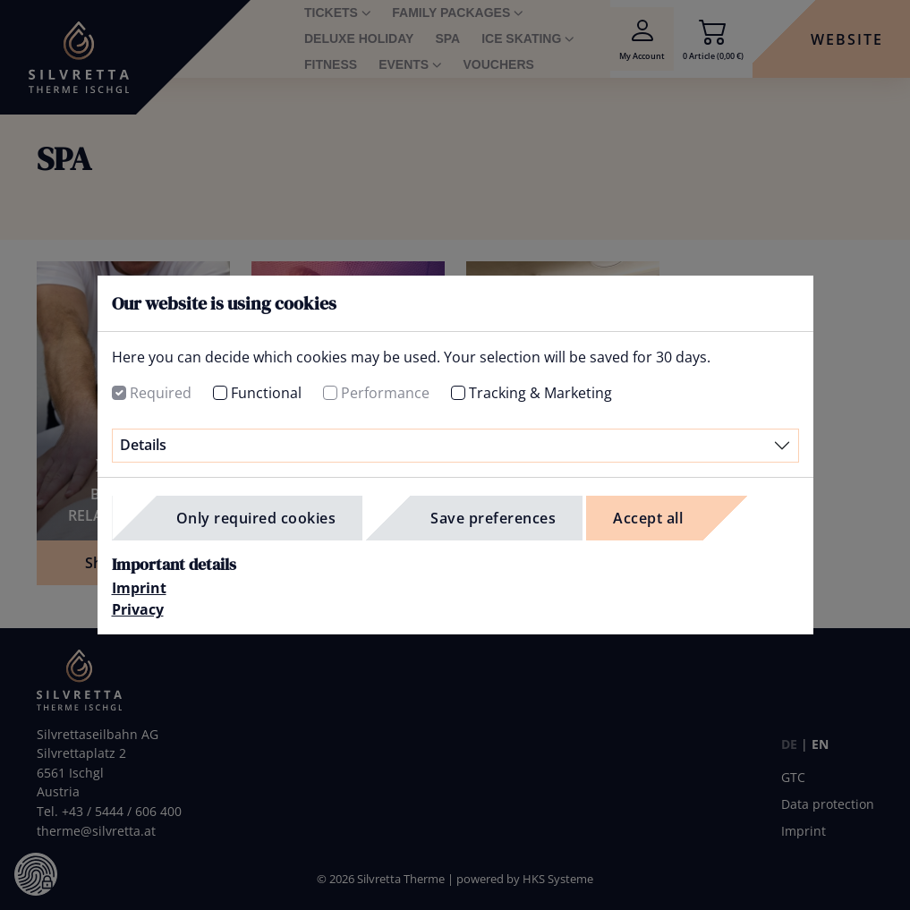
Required (160, 393)
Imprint (139, 588)
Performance (385, 393)
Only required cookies (256, 518)
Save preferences (493, 518)
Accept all (648, 518)
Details (143, 445)
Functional (266, 393)
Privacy (138, 609)
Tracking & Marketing (540, 393)
